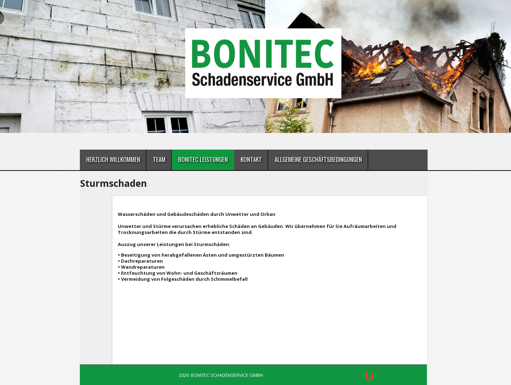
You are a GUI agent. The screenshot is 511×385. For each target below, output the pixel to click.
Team (159, 159)
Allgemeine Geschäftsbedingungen (318, 159)
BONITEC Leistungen (203, 159)
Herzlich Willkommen (113, 159)
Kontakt (251, 159)
